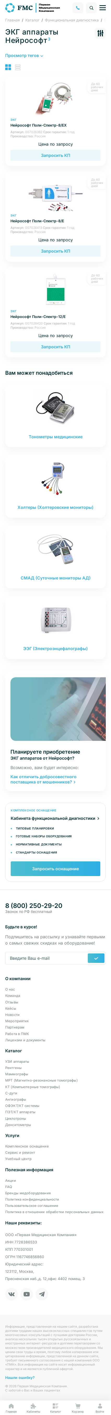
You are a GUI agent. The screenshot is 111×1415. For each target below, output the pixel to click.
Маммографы (16, 1074)
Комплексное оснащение (27, 1146)
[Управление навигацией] (103, 7)
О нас (10, 989)
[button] (23, 55)
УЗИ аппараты (17, 1061)
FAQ (8, 1187)
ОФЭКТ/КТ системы (22, 1106)
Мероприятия (16, 1021)
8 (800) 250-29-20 (33, 906)
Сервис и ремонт (20, 1152)
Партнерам (14, 1027)
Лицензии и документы (25, 1040)
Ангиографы (15, 1099)
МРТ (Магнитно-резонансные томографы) (41, 1080)
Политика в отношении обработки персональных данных (54, 1212)
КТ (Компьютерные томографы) (32, 1087)
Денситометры (18, 1125)
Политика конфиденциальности (32, 1199)
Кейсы (10, 1008)
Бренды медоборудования (28, 1193)
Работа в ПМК (17, 1034)
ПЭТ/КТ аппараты (20, 1112)
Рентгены (13, 1068)
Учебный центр (18, 1159)
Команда (12, 995)
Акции (10, 1180)
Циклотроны (15, 1118)
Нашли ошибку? (20, 1377)
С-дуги (11, 1093)
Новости (12, 1015)
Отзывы (11, 1002)
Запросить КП (55, 155)
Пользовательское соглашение (32, 1205)
